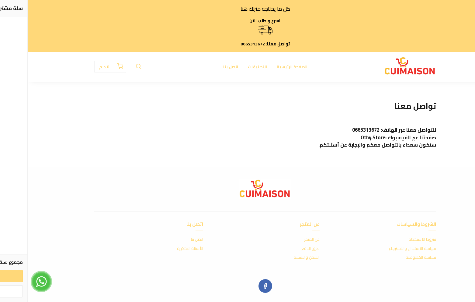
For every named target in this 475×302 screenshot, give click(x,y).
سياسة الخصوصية (393, 257)
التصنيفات (229, 66)
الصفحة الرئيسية (264, 66)
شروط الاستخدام (394, 239)
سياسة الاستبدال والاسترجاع (384, 249)
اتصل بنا (203, 66)
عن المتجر (284, 239)
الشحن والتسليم (279, 257)
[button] (111, 67)
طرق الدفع (283, 249)
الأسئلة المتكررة (162, 249)
